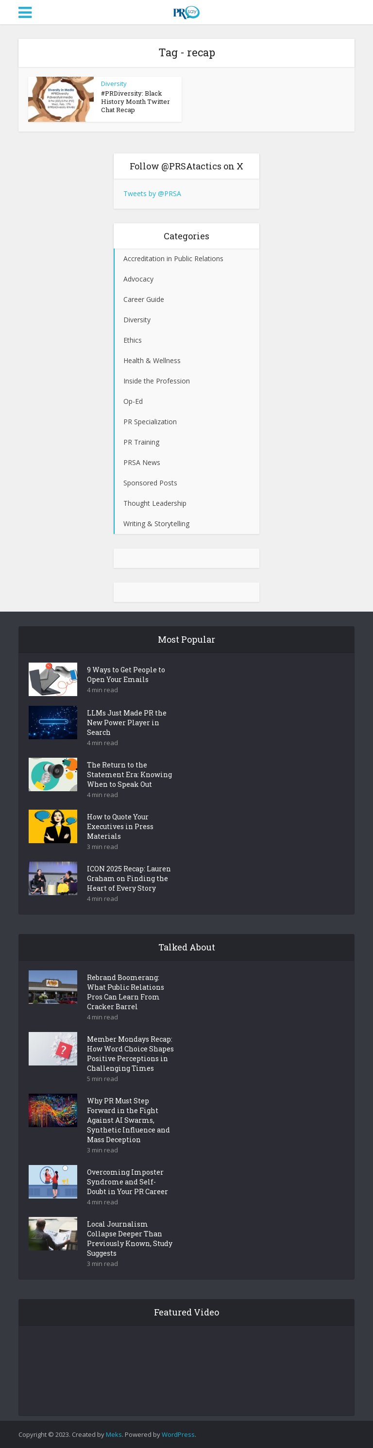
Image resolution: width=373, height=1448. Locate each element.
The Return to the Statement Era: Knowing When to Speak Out (129, 774)
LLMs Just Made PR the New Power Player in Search (127, 722)
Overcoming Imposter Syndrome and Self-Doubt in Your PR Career (127, 1181)
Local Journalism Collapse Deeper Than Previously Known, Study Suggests (129, 1238)
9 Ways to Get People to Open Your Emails (126, 674)
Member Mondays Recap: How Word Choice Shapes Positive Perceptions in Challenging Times (130, 1053)
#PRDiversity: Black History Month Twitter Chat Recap (135, 101)
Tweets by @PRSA (152, 193)
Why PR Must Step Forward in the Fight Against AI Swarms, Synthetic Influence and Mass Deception (128, 1120)
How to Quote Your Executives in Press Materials (120, 826)
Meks (114, 1434)
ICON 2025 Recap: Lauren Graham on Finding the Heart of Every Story (129, 878)
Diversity (114, 83)
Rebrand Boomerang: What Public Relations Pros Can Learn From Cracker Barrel (125, 992)
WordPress (178, 1434)
